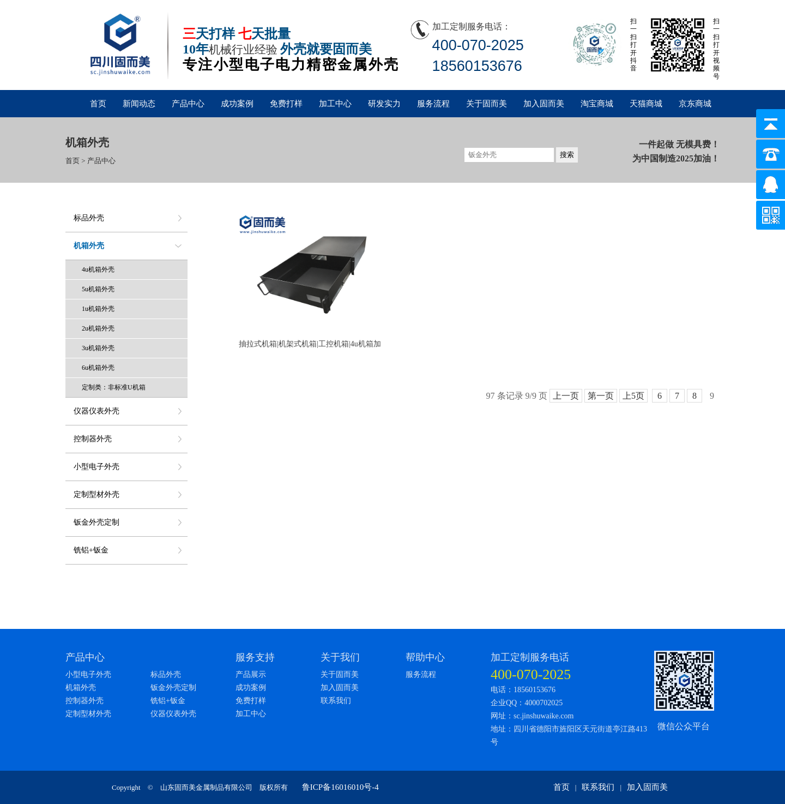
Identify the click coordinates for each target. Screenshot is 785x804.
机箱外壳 (89, 246)
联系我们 (336, 701)
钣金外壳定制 (96, 522)
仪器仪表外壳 (96, 411)
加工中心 (335, 103)
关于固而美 (486, 103)
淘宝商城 (597, 103)
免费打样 (286, 103)
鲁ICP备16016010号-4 (340, 787)
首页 (98, 103)
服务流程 (433, 103)
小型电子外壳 (96, 467)
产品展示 (250, 674)
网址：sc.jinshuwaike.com (532, 716)
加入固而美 (543, 103)
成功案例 (237, 103)
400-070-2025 (531, 674)
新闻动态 (139, 103)
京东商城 (695, 103)
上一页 (566, 395)
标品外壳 (89, 218)
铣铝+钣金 (91, 550)
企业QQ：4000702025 (527, 703)
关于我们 (340, 657)
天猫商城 (646, 103)
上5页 (633, 395)
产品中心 (188, 103)
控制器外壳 (93, 439)
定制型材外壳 (96, 494)
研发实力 (384, 103)
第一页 (601, 395)
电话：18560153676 (523, 690)
